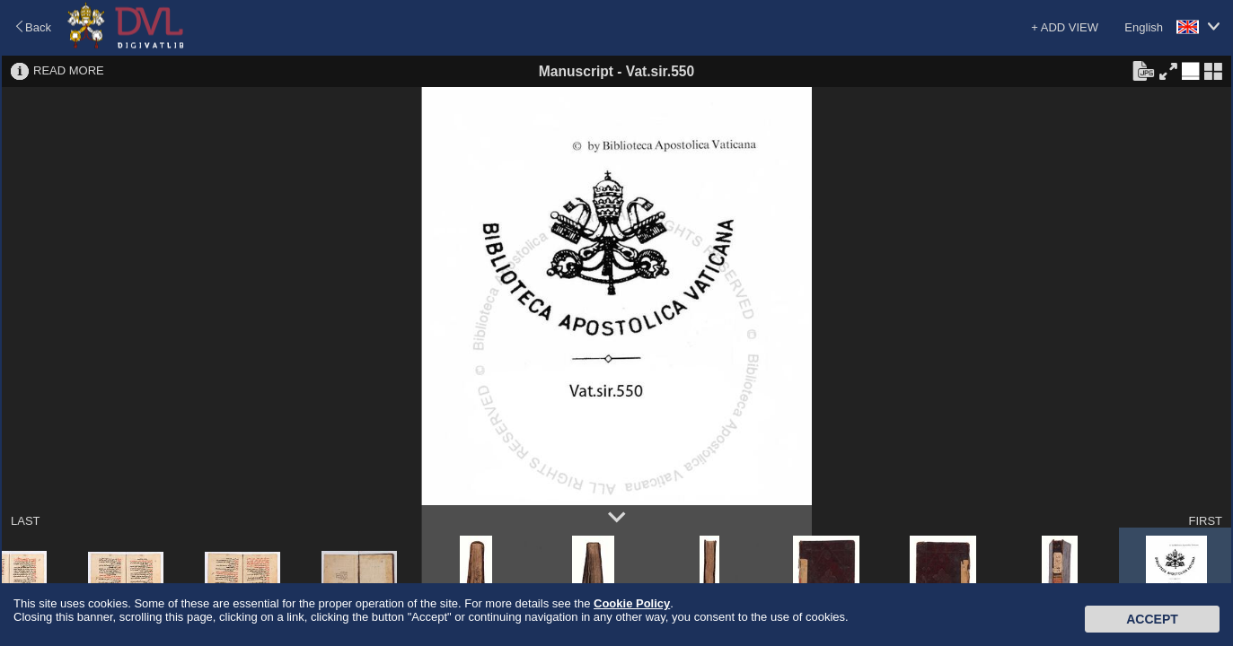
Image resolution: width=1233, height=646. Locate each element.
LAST (25, 521)
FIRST (1205, 521)
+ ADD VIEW (1064, 27)
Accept (1152, 619)
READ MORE (68, 70)
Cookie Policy (632, 603)
